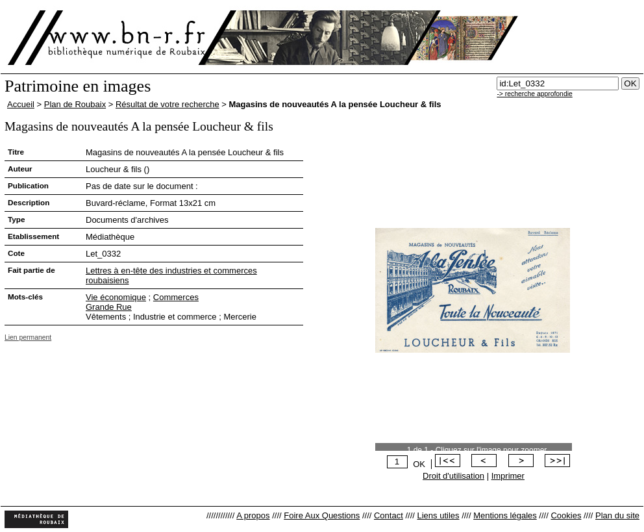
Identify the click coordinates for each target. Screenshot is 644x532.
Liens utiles (438, 515)
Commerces (176, 297)
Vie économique (116, 297)
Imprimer (508, 476)
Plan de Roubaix (75, 104)
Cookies (566, 515)
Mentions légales (505, 515)
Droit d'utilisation (453, 476)
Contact (388, 515)
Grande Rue (109, 307)
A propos (252, 515)
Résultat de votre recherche (167, 104)
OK (419, 464)
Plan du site (617, 515)
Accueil (20, 104)
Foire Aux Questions (322, 515)
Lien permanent (28, 337)
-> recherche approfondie (534, 93)
